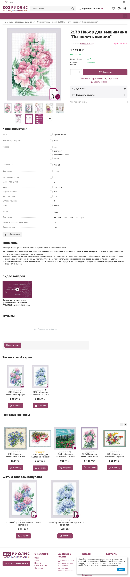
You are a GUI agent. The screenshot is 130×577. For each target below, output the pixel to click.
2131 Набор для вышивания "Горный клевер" (89, 454)
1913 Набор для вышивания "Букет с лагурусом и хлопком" (15, 454)
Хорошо (121, 570)
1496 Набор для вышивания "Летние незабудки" (40, 454)
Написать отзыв (86, 43)
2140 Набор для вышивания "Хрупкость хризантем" (40, 393)
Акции (36, 559)
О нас (36, 556)
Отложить (77, 78)
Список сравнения (66, 569)
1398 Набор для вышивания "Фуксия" (64, 455)
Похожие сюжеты (16, 414)
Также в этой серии (17, 357)
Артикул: (118, 43)
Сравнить (90, 78)
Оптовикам (39, 566)
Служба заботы (40, 564)
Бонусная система (66, 561)
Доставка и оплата (66, 559)
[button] (103, 78)
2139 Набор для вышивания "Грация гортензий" (15, 393)
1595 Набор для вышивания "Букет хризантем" (114, 454)
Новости (37, 561)
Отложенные (63, 566)
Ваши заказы (63, 564)
